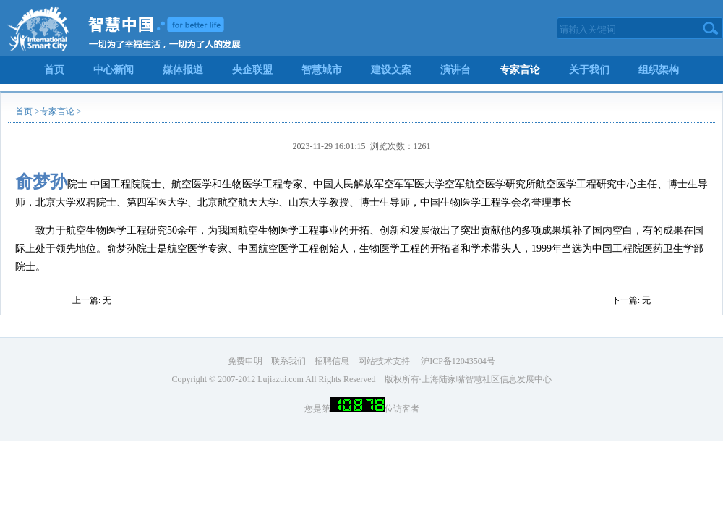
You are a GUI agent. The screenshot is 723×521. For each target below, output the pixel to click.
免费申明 (245, 361)
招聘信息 (332, 361)
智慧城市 (321, 69)
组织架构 (658, 69)
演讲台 (455, 69)
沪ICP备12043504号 (457, 361)
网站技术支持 (384, 361)
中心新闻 (113, 69)
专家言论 (520, 69)
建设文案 (391, 69)
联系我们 (288, 361)
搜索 (711, 28)
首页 (54, 69)
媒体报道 (183, 69)
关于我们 (589, 69)
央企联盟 (252, 69)
